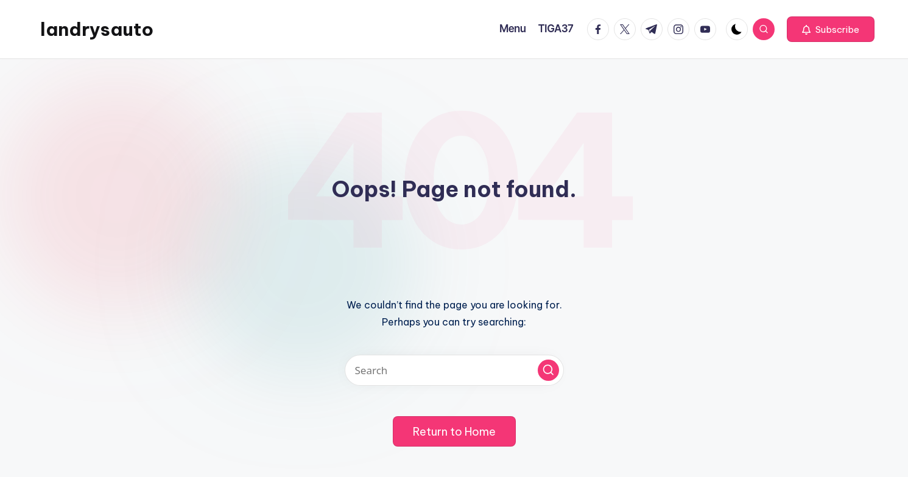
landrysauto (96, 29)
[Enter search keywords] (454, 370)
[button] (831, 29)
